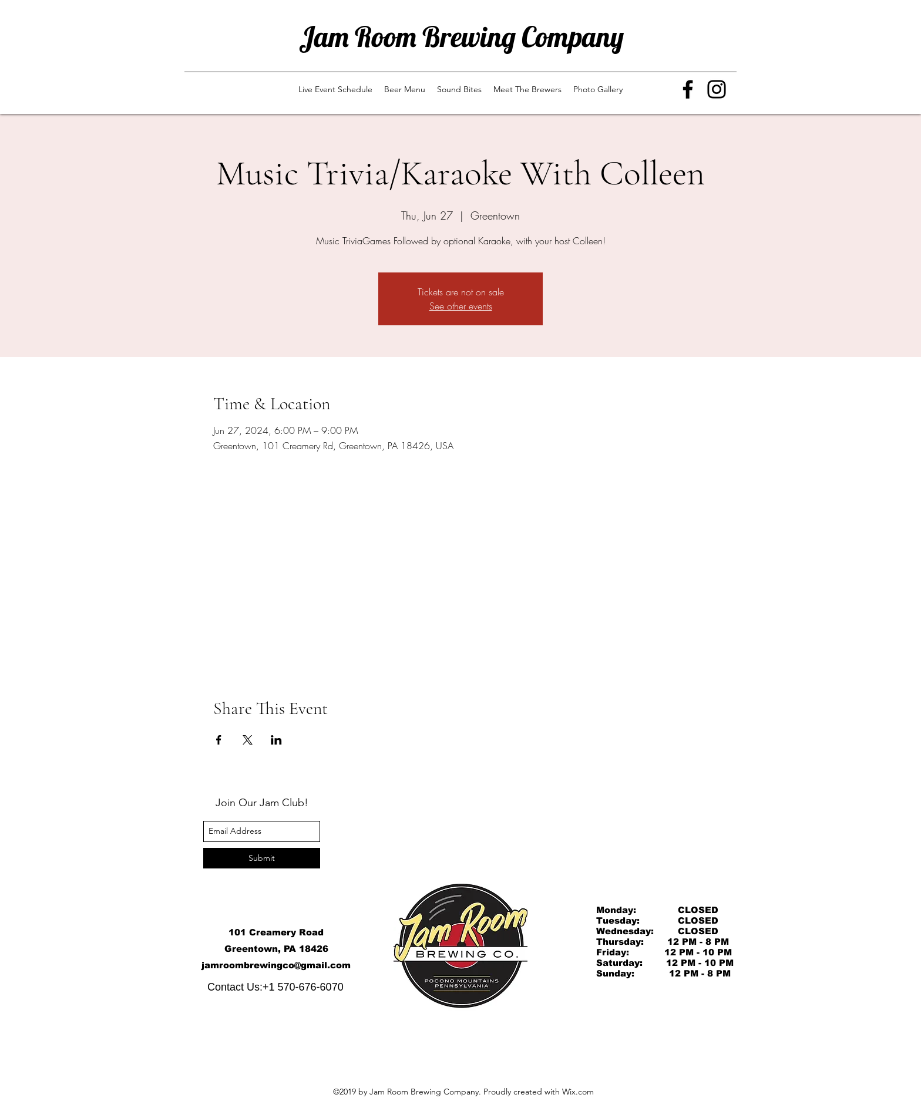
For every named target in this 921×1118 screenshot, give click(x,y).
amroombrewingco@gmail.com (277, 965)
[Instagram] (716, 89)
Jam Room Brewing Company (461, 36)
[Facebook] (687, 89)
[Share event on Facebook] (218, 740)
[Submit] (261, 858)
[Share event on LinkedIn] (276, 740)
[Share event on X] (247, 740)
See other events (460, 305)
